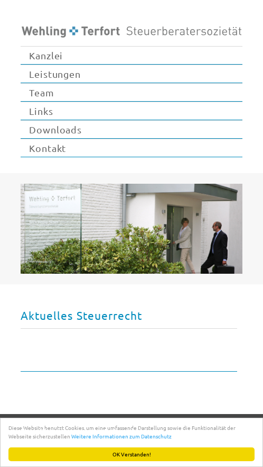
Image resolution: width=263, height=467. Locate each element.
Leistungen (55, 73)
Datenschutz (125, 430)
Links (41, 110)
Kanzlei (46, 55)
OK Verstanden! (131, 454)
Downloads (55, 129)
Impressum (75, 430)
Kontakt (47, 148)
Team (41, 92)
